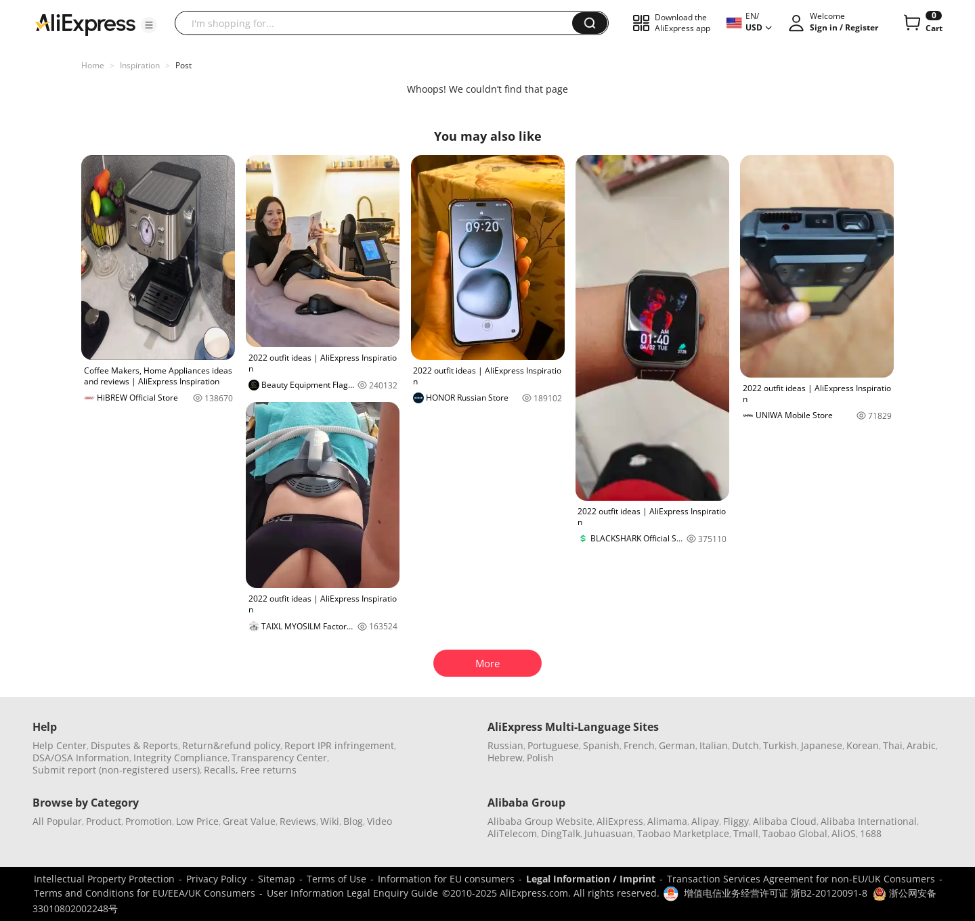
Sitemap (276, 878)
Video (379, 821)
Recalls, (221, 769)
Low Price (197, 821)
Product (103, 821)
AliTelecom (512, 833)
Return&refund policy (231, 745)
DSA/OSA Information (80, 757)
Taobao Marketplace (683, 833)
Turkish (780, 745)
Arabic (921, 745)
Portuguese (553, 745)
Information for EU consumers (446, 878)
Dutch (745, 745)
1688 (871, 833)
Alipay (705, 821)
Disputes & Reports (134, 745)
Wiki (329, 821)
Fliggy (736, 821)
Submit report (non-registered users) (116, 769)
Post (183, 65)
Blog (353, 821)
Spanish (601, 745)
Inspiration (140, 65)
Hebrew (505, 757)
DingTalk (560, 833)
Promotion (148, 821)
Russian (505, 745)
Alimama (667, 821)
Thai (893, 745)
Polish (540, 757)
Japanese (821, 745)
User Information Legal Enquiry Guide (352, 892)
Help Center (59, 745)
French (639, 745)
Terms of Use (336, 878)
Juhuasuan (608, 833)
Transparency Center (279, 757)
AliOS (843, 833)
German (677, 745)
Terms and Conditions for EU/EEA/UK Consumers (144, 892)
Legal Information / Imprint (590, 878)
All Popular (57, 821)
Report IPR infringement (339, 745)
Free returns (268, 769)
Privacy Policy (216, 878)
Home (92, 65)
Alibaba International (869, 821)
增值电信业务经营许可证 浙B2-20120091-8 (775, 892)
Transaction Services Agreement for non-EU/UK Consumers (801, 878)
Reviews (298, 821)
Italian (713, 745)
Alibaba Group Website (540, 821)
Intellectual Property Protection (104, 878)
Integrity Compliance (180, 757)
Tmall (745, 833)
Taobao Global (794, 833)
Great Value (249, 821)
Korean (862, 745)
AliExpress (620, 821)
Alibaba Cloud (785, 821)
